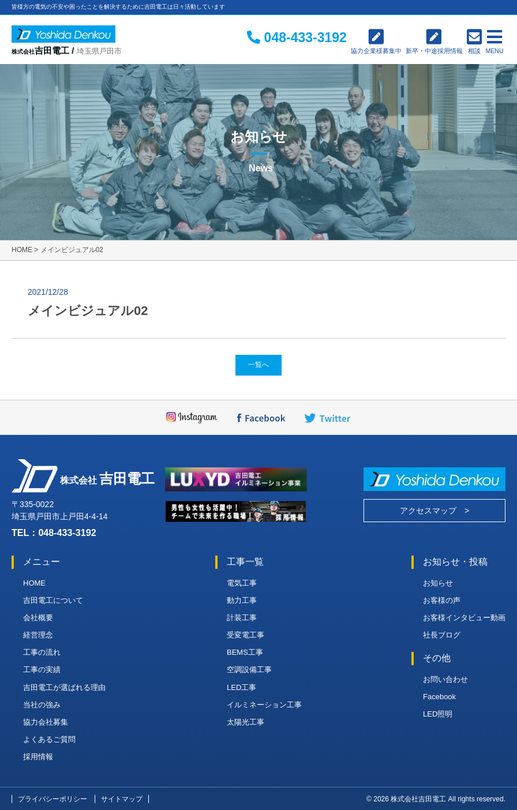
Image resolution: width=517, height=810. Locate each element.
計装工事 (242, 617)
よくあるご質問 (49, 739)
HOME (34, 583)
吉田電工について (53, 600)
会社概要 (38, 617)
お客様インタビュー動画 (464, 617)
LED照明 (437, 714)
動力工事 (242, 600)
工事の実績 (42, 669)
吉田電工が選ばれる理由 (64, 687)
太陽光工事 (245, 722)
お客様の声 (441, 600)
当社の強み (42, 704)
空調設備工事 (249, 669)
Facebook (439, 696)
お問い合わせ (445, 679)
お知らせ (438, 583)
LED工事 (241, 687)
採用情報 (38, 756)
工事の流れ (42, 652)
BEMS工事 (245, 652)
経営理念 (38, 635)
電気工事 (242, 583)
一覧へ (258, 365)
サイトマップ (122, 799)
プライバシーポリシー (52, 799)
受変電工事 (245, 635)
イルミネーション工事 (264, 704)
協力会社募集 (45, 722)
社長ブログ (441, 635)
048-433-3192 (67, 532)
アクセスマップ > (434, 510)
